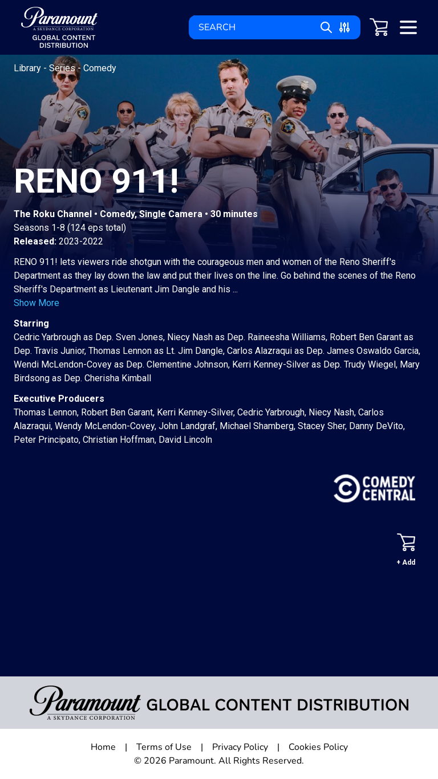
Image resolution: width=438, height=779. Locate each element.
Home (103, 747)
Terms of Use (164, 747)
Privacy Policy (240, 747)
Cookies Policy (318, 747)
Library (28, 68)
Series (63, 68)
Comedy (99, 68)
